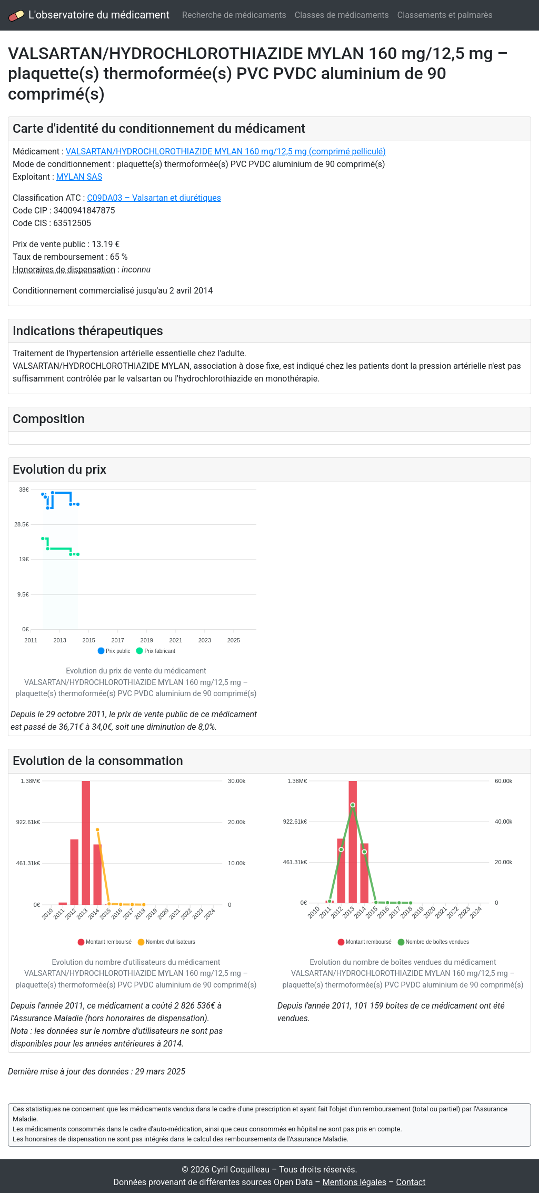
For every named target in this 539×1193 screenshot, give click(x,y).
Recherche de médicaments (234, 15)
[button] (113, 651)
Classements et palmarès (445, 15)
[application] (136, 571)
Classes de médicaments (342, 15)
